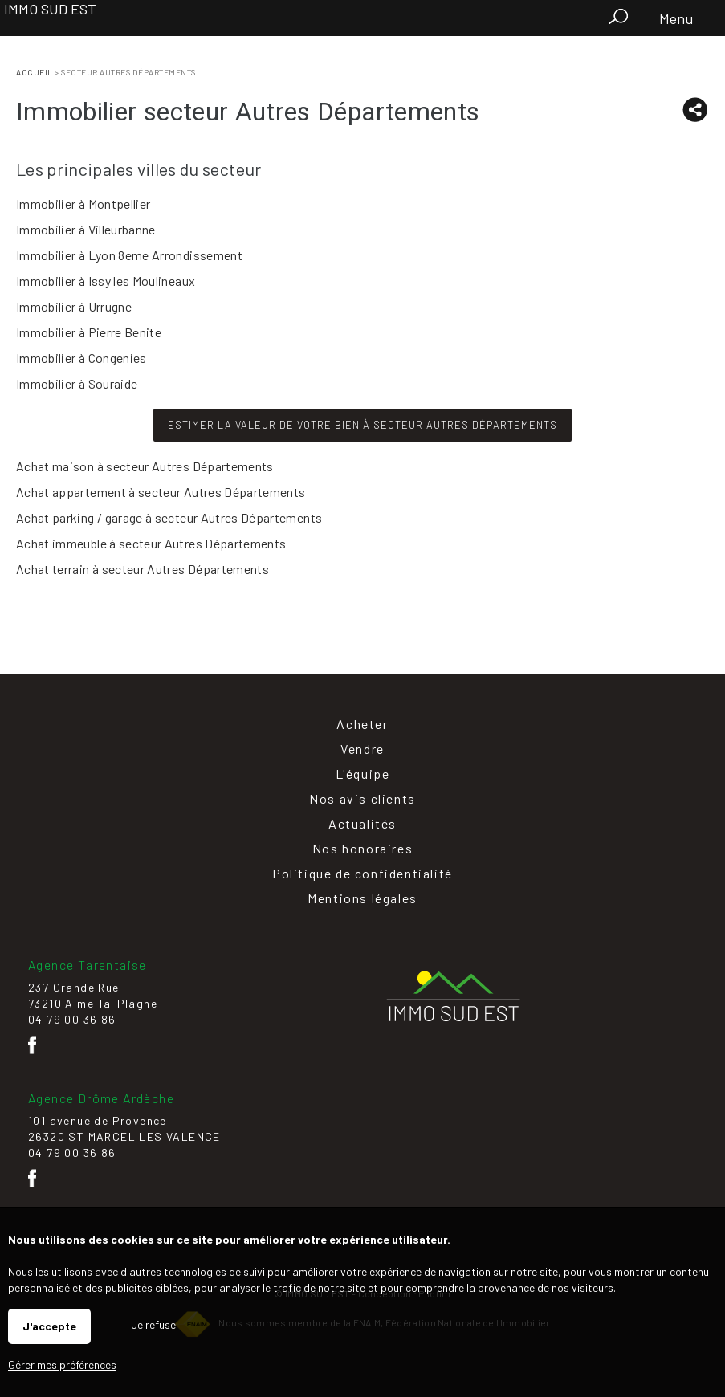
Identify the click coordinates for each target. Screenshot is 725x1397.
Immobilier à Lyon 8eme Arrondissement (129, 255)
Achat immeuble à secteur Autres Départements (151, 543)
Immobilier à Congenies (81, 357)
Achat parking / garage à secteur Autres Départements (169, 517)
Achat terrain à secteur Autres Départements (142, 568)
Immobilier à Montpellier (83, 203)
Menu (674, 18)
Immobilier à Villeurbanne (86, 229)
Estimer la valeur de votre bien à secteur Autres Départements (362, 424)
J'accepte (49, 1326)
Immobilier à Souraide (76, 383)
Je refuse (153, 1324)
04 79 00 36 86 (72, 1019)
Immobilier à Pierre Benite (88, 332)
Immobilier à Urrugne (74, 306)
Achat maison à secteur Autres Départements (145, 466)
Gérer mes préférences (62, 1364)
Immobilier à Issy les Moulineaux (105, 280)
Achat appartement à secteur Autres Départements (160, 491)
